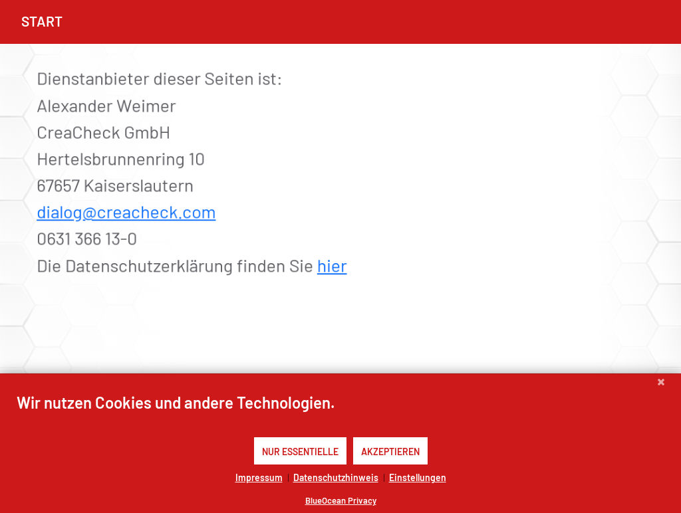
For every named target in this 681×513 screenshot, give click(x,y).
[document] (340, 414)
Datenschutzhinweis (335, 477)
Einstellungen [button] (417, 477)
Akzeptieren (390, 451)
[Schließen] (661, 384)
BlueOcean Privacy (340, 500)
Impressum (259, 477)
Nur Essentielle (300, 451)
